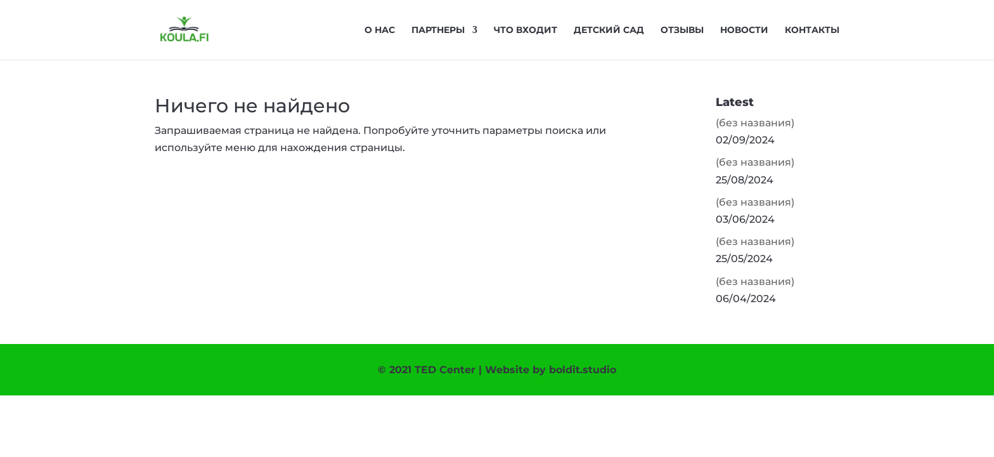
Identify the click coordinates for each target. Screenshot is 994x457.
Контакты (812, 30)
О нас (380, 30)
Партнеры (438, 30)
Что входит (525, 30)
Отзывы (682, 30)
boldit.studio (582, 370)
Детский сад (609, 30)
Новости (744, 30)
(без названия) (755, 123)
